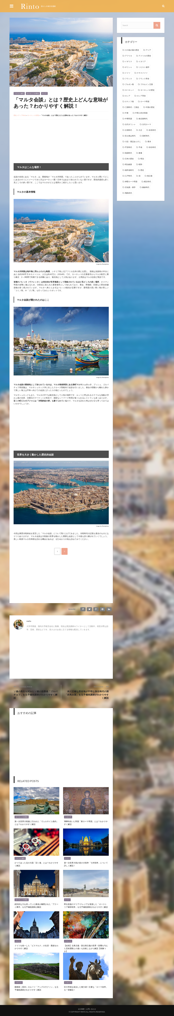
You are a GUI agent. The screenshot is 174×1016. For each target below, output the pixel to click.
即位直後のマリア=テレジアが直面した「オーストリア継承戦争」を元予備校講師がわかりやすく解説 (86, 905)
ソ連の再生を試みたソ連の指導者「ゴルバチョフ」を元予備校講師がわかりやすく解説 (36, 694)
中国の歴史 (150, 107)
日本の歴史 (129, 159)
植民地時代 (129, 170)
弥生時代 (152, 147)
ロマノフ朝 (129, 101)
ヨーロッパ (129, 90)
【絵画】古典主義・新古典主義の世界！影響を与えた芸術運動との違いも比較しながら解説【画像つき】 (86, 948)
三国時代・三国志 (132, 107)
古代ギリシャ (130, 124)
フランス (68, 941)
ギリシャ (128, 67)
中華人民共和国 (141, 113)
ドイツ (67, 858)
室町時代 (145, 136)
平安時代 (128, 147)
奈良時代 (152, 130)
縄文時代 (147, 182)
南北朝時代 (143, 119)
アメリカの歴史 (145, 56)
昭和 (140, 164)
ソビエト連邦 (19, 93)
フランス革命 (144, 79)
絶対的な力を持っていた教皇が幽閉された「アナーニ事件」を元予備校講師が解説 (36, 905)
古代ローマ (146, 124)
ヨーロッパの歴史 (33, 93)
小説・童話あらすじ (133, 142)
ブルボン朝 (129, 84)
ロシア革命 (141, 96)
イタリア (68, 817)
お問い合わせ (91, 1009)
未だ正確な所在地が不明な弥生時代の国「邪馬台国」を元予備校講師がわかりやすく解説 (87, 694)
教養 (140, 153)
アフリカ (128, 56)
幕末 (149, 142)
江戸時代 (128, 176)
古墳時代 (128, 130)
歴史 (142, 170)
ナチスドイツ (142, 73)
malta (29, 621)
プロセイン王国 (146, 84)
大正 (140, 130)
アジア (148, 50)
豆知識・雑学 (130, 187)
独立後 (149, 176)
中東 (126, 113)
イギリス (19, 982)
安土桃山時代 (130, 136)
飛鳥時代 (128, 193)
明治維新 (128, 164)
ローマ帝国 (144, 101)
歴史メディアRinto (20, 115)
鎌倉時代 (145, 187)
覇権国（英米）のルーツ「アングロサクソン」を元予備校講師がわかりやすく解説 (36, 988)
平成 (140, 147)
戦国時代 (128, 153)
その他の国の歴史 (132, 50)
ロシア (44, 93)
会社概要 (81, 1009)
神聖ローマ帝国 (131, 182)
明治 (142, 159)
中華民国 (128, 119)
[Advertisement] (36, 141)
